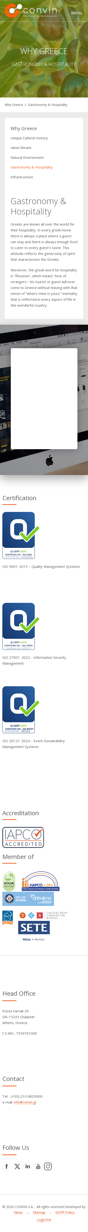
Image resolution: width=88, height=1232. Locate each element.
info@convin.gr (25, 1102)
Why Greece (14, 104)
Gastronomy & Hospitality (47, 104)
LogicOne (44, 1219)
